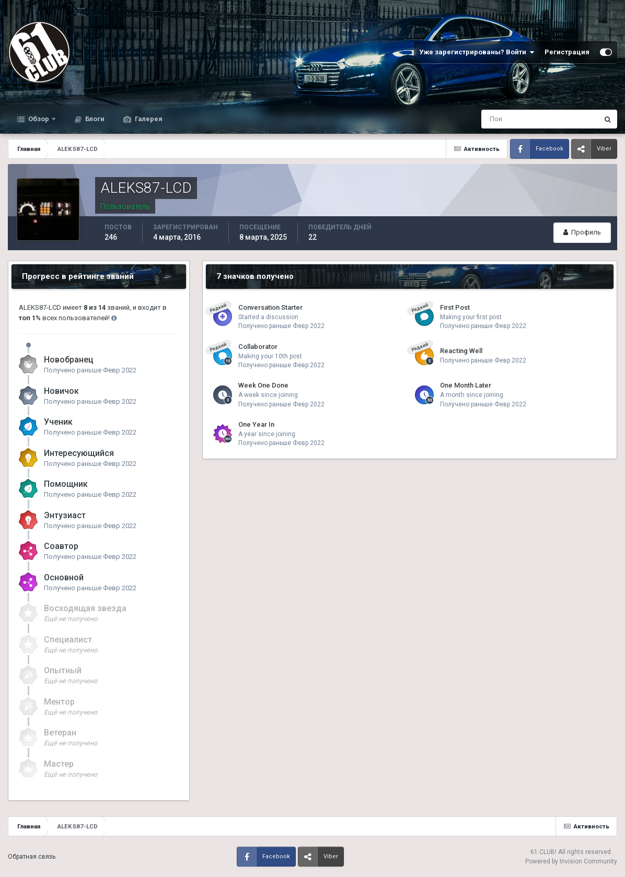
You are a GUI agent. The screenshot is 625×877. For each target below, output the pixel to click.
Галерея (148, 119)
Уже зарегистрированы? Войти (476, 52)
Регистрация (567, 52)
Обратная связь (31, 856)
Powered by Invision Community (571, 861)
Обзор (39, 119)
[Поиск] (496, 119)
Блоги (94, 119)
